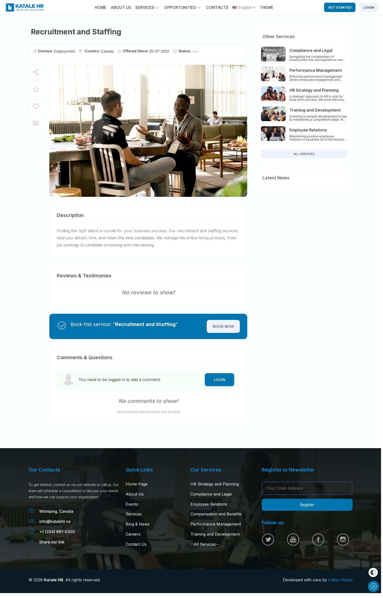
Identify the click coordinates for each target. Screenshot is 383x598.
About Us (135, 494)
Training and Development (215, 534)
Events (132, 504)
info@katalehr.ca (54, 521)
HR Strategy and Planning (215, 484)
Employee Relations (209, 504)
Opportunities (180, 7)
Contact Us (136, 544)
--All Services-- (205, 544)
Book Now (223, 326)
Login (368, 7)
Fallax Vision (340, 579)
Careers (133, 534)
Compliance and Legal (211, 494)
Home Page (137, 484)
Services (144, 7)
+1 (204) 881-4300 (57, 531)
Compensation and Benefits (216, 514)
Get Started (340, 7)
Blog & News (138, 524)
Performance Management (216, 524)
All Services (304, 154)
